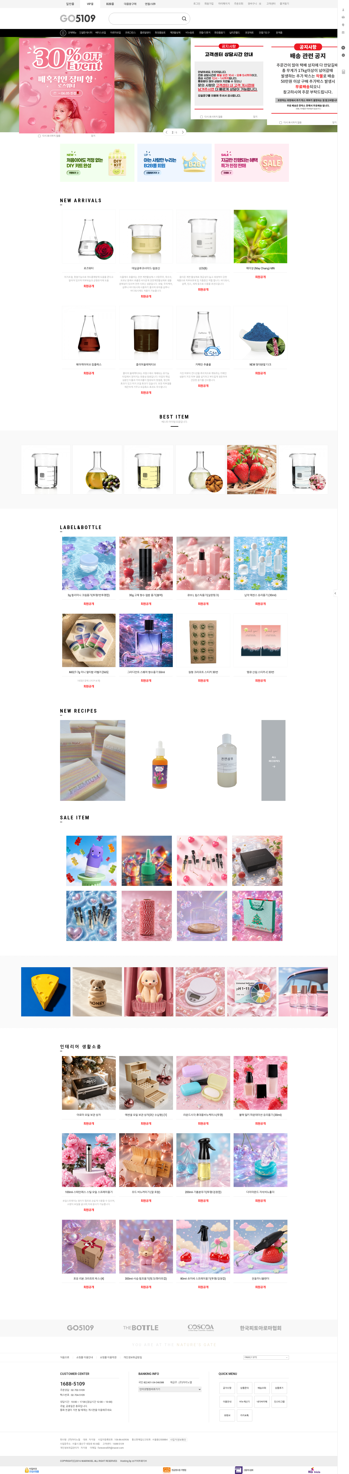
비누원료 (190, 32)
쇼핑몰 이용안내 (84, 1357)
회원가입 (209, 3)
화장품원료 (160, 32)
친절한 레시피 (85, 32)
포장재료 (249, 32)
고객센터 (271, 3)
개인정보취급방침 (133, 1357)
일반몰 (70, 4)
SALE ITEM (75, 817)
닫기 (255, 117)
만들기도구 (264, 32)
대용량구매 (130, 4)
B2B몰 (110, 4)
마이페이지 (224, 3)
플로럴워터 (145, 32)
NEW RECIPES (78, 711)
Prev (166, 132)
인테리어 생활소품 (81, 1047)
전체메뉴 (72, 32)
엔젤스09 (150, 4)
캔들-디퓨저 (204, 32)
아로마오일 (115, 32)
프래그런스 (130, 32)
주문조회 (238, 3)
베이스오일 (100, 32)
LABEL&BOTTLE (81, 527)
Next (183, 132)
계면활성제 (175, 32)
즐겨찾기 (284, 3)
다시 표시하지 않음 (211, 116)
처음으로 (64, 1357)
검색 (184, 18)
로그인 (196, 3)
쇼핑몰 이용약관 (108, 1357)
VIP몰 (90, 4)
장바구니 (255, 3)
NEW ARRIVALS (81, 200)
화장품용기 (219, 32)
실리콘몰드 (234, 32)
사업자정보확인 (178, 1439)
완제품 (279, 32)
